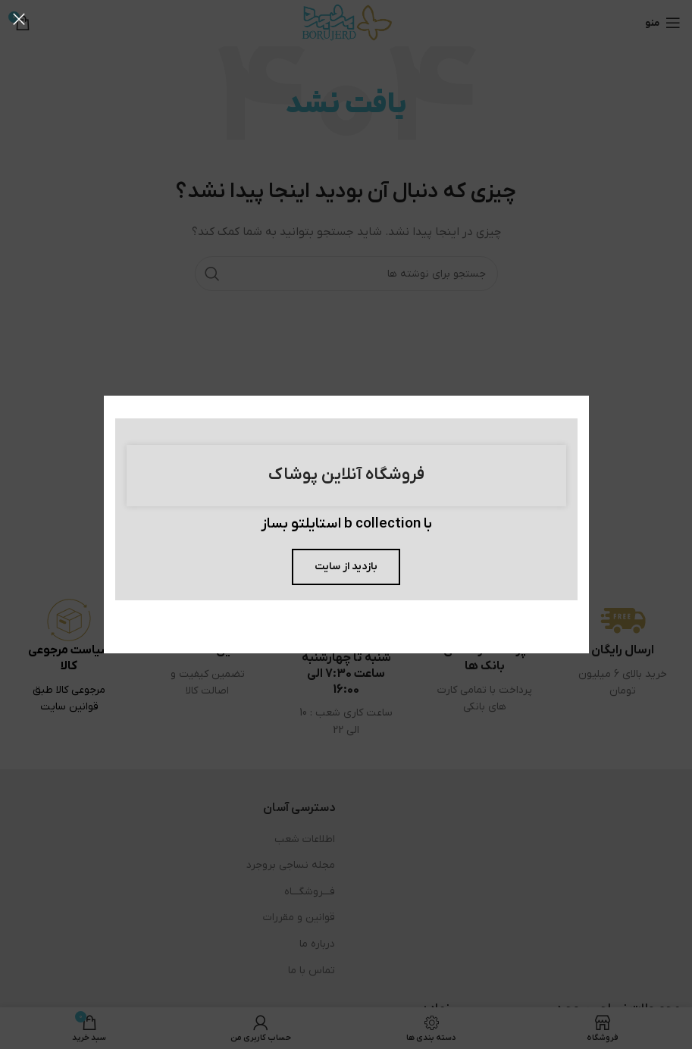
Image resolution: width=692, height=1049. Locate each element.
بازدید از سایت (346, 566)
